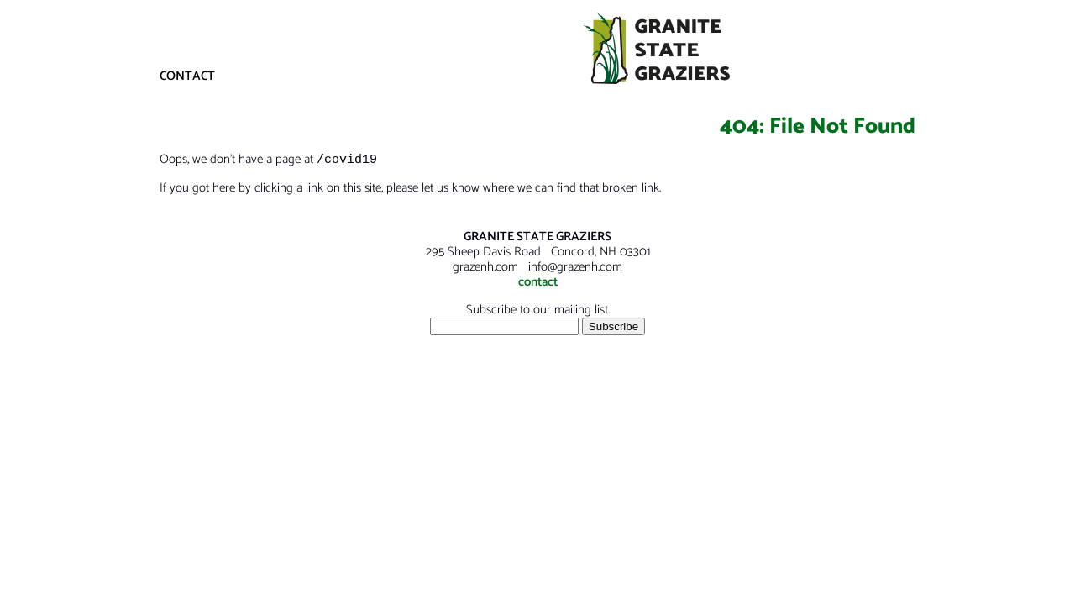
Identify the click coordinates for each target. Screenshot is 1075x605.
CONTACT (187, 76)
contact (538, 282)
